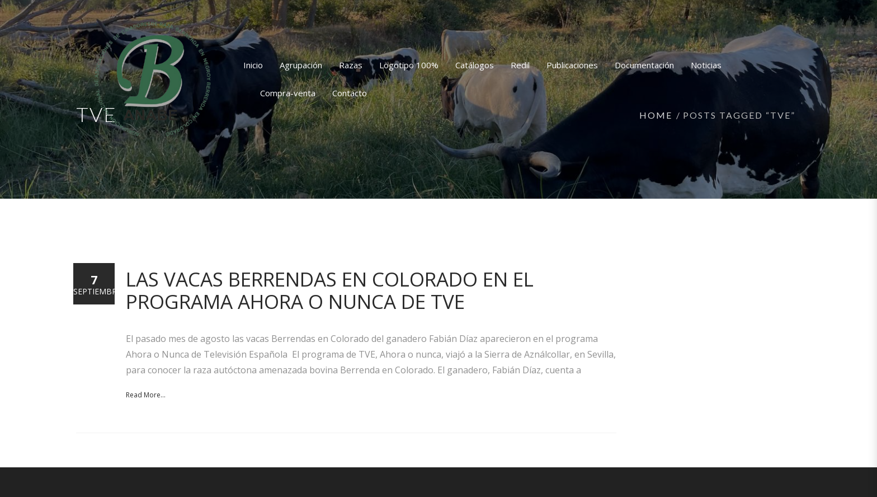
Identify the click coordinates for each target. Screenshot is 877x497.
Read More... (146, 395)
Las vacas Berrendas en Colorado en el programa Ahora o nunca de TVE (330, 290)
